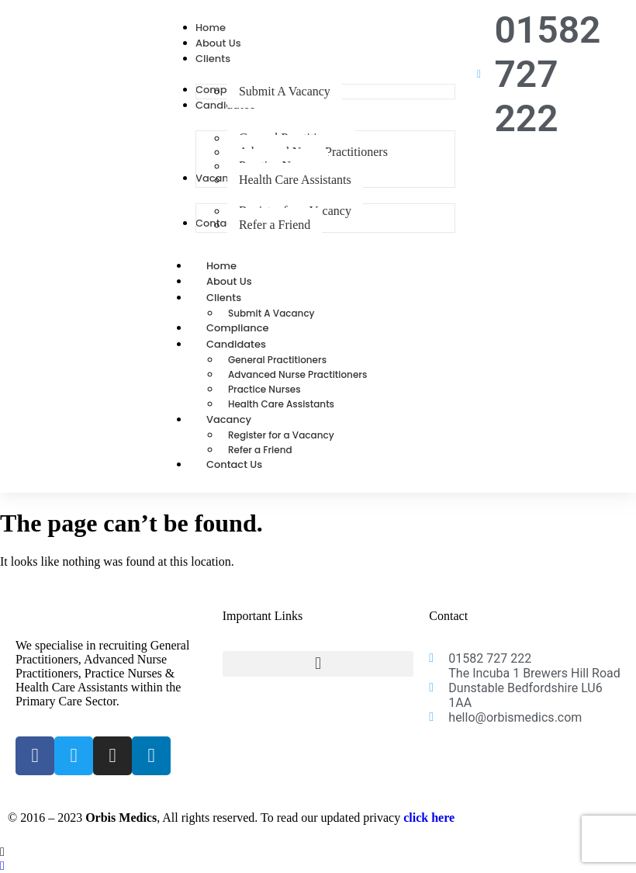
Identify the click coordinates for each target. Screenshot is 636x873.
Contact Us (234, 464)
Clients (240, 297)
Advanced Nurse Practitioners (297, 374)
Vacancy (245, 419)
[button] (318, 664)
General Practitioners (277, 359)
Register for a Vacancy (281, 435)
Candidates (253, 344)
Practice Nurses (264, 389)
